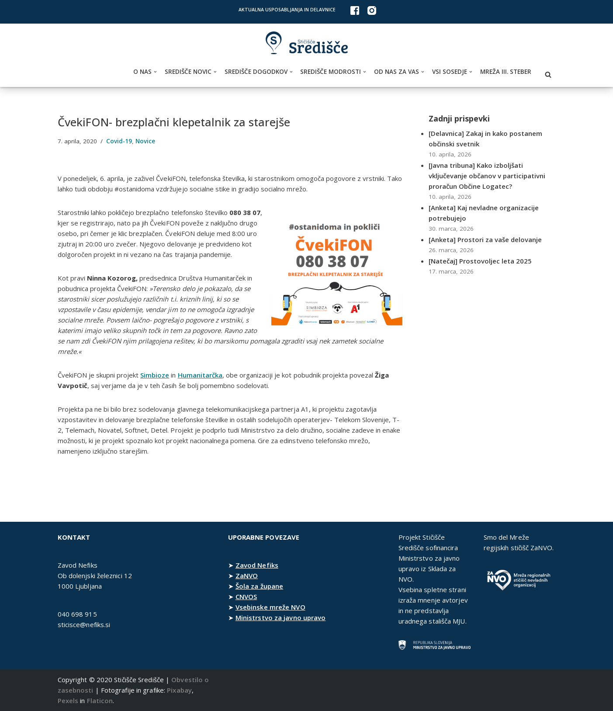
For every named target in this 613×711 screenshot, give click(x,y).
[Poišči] (548, 74)
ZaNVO (247, 575)
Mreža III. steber (505, 72)
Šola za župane (259, 586)
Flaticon (100, 700)
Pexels (68, 700)
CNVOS (246, 596)
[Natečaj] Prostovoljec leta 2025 (481, 261)
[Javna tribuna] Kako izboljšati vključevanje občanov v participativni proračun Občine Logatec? (488, 176)
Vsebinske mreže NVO (270, 607)
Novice (146, 141)
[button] (155, 71)
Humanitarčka (201, 375)
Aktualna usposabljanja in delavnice (287, 10)
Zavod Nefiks (257, 565)
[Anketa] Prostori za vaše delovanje (486, 239)
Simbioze (155, 375)
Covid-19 (120, 141)
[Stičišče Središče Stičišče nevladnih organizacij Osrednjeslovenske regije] (307, 43)
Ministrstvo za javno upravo (281, 617)
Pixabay (179, 690)
